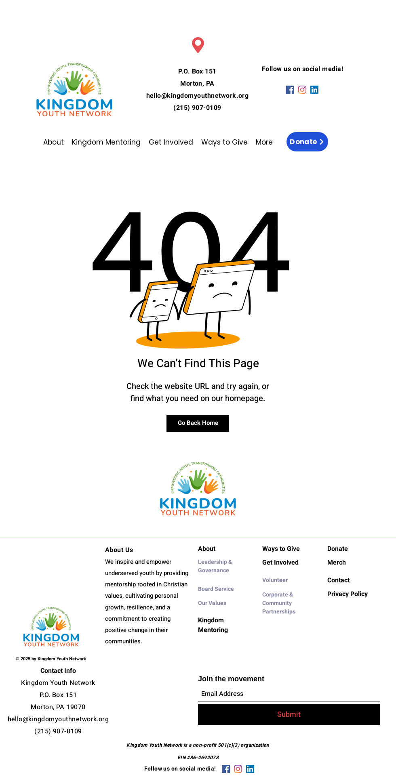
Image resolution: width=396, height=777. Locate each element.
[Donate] (307, 141)
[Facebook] (290, 90)
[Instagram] (302, 90)
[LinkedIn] (314, 90)
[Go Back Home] (197, 423)
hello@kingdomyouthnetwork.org (197, 96)
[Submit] (289, 714)
